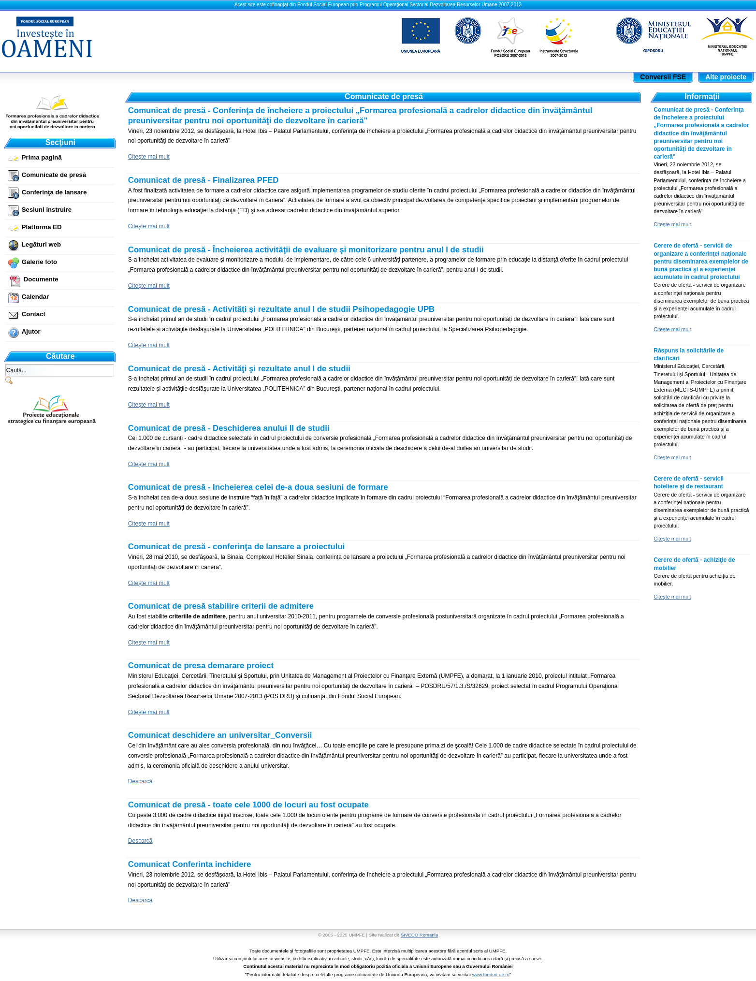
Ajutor (31, 331)
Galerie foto (39, 261)
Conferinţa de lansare (54, 192)
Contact (33, 314)
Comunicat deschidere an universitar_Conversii (220, 735)
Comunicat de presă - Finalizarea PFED (203, 180)
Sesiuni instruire (47, 209)
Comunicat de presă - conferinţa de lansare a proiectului (236, 546)
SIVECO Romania (419, 934)
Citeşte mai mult (149, 156)
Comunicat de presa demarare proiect (201, 665)
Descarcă (140, 781)
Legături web (41, 244)
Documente (41, 279)
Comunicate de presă (54, 174)
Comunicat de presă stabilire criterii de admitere (221, 606)
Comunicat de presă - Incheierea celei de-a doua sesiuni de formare (258, 487)
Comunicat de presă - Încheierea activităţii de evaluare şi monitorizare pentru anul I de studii (306, 249)
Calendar (35, 296)
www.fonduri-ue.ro (490, 974)
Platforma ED (42, 227)
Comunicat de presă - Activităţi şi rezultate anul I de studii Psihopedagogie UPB (281, 309)
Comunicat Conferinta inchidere (189, 864)
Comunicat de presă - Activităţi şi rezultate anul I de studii (239, 368)
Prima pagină (42, 157)
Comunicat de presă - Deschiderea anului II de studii (229, 428)
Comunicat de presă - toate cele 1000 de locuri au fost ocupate (248, 804)
